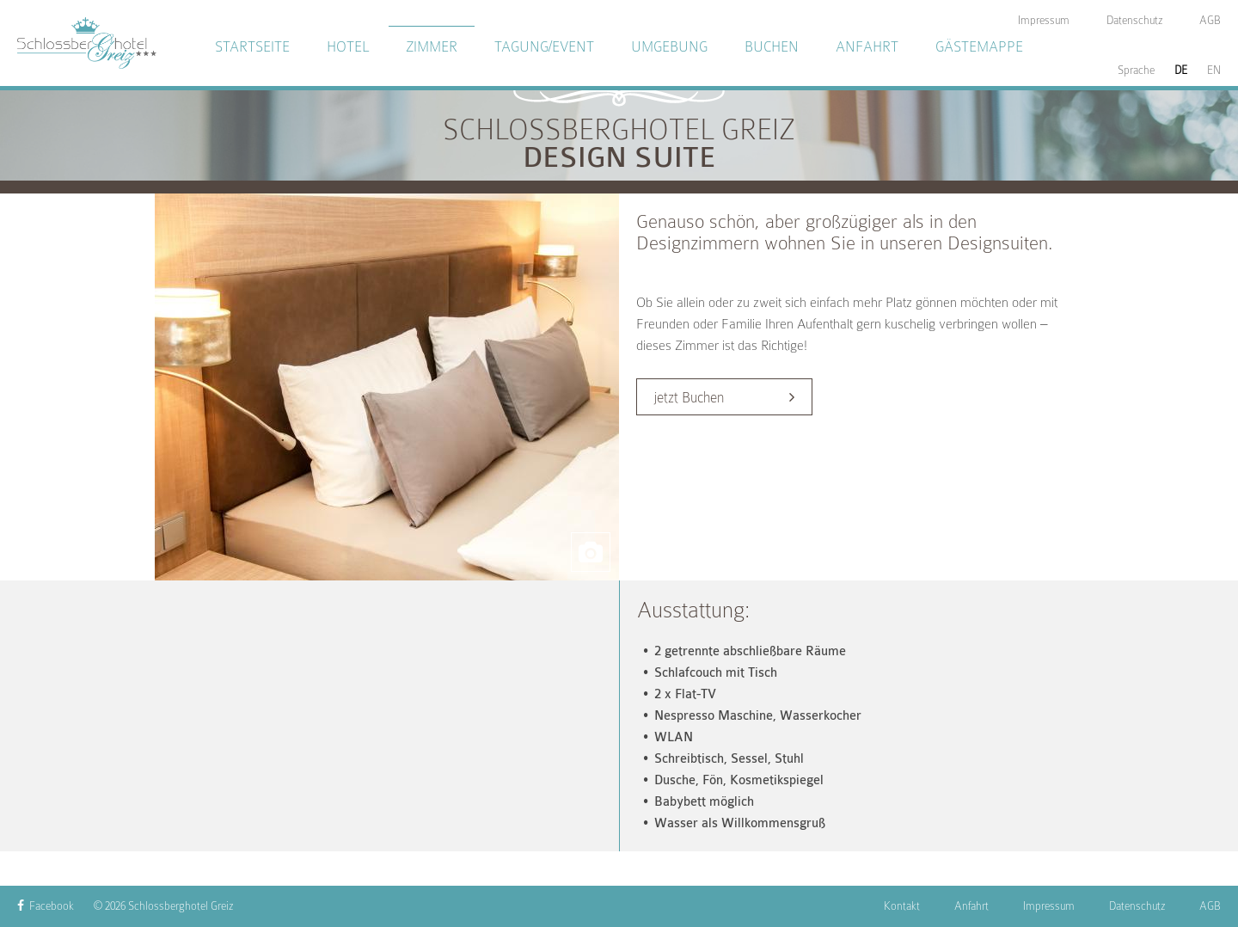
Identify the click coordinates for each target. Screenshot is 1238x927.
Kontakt (902, 905)
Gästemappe (979, 47)
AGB (1210, 905)
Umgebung (669, 47)
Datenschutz (1137, 905)
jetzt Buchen (689, 398)
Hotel (348, 47)
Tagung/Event (544, 47)
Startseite (252, 47)
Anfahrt (867, 47)
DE (1180, 70)
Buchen (772, 47)
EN (1214, 70)
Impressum (1049, 905)
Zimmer (431, 47)
